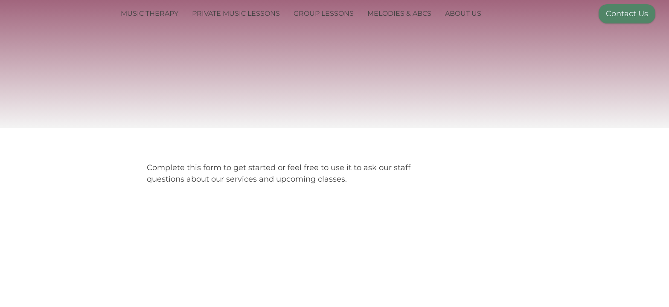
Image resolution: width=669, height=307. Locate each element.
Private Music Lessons (236, 13)
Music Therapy (149, 13)
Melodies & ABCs (399, 13)
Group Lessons (324, 13)
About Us (463, 13)
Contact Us (627, 13)
